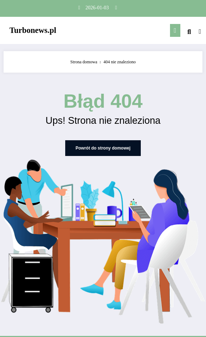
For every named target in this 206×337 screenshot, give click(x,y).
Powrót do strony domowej (103, 148)
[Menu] (175, 30)
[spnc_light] (200, 31)
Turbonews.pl (33, 30)
